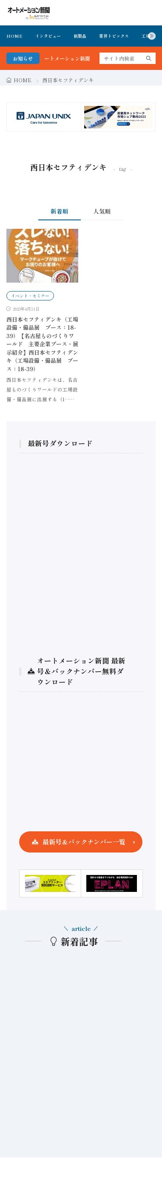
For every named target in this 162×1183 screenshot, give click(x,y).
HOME (14, 36)
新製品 (80, 36)
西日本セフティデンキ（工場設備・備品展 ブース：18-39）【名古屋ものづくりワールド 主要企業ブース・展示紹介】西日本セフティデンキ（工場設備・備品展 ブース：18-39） (42, 344)
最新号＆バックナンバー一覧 (84, 841)
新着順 (59, 211)
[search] (148, 58)
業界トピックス (114, 36)
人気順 (102, 211)
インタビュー (48, 36)
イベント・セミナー (30, 295)
